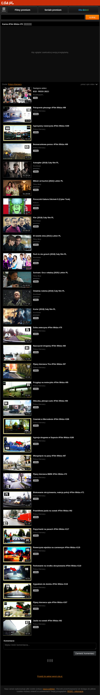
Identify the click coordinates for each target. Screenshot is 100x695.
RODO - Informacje (75, 691)
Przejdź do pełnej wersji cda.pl (50, 676)
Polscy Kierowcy (15, 84)
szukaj (92, 17)
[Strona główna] (8, 3)
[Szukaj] (42, 17)
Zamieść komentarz (84, 653)
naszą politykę (49, 689)
